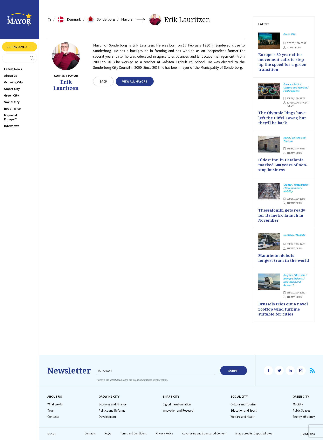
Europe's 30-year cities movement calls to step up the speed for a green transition (282, 62)
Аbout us (10, 75)
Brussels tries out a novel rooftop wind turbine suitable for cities (283, 309)
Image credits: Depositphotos (253, 433)
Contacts (53, 417)
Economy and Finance (112, 404)
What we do (55, 404)
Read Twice (12, 108)
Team (50, 410)
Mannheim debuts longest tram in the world (283, 258)
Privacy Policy (164, 433)
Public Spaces (301, 410)
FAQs (108, 433)
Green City (11, 95)
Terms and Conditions (133, 433)
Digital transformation (177, 404)
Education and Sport (244, 410)
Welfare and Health (243, 417)
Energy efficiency (304, 417)
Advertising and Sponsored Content (204, 433)
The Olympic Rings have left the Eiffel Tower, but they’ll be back (282, 117)
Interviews (11, 126)
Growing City (13, 82)
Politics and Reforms (112, 410)
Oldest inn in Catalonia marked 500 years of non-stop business (283, 164)
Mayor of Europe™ (10, 117)
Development (107, 417)
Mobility (298, 404)
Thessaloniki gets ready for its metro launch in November (281, 215)
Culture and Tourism (243, 404)
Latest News (13, 69)
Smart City (12, 89)
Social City (12, 102)
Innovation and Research (178, 410)
